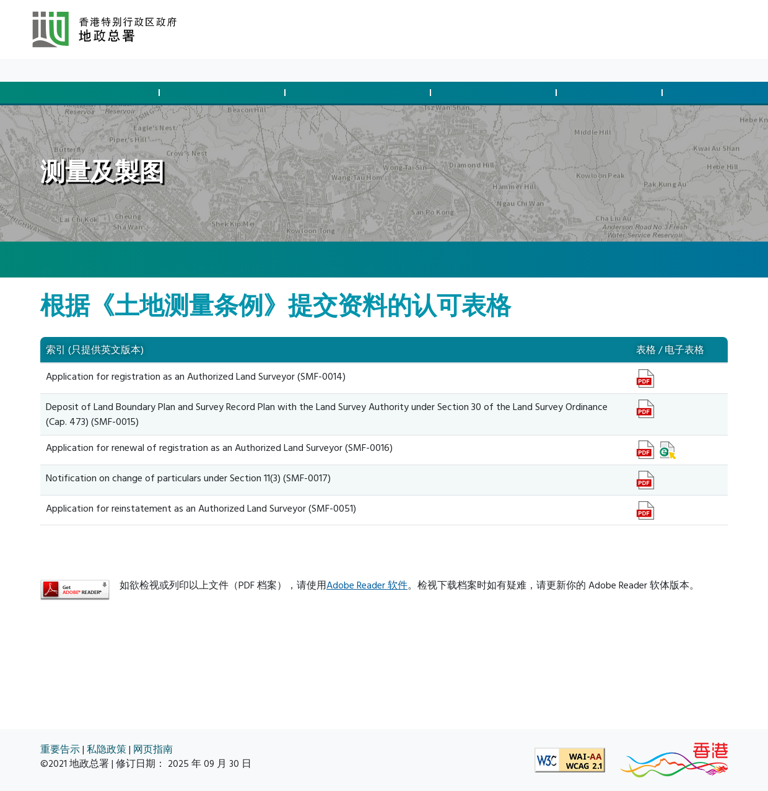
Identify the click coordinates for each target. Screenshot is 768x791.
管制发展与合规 (224, 92)
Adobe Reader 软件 (367, 585)
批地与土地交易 (98, 92)
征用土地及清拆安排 (359, 92)
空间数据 (712, 92)
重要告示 (60, 749)
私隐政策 (106, 749)
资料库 (131, 70)
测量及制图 (611, 92)
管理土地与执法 (495, 92)
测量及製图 (100, 259)
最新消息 (87, 70)
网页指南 (153, 749)
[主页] (46, 260)
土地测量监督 (185, 259)
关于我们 (176, 70)
